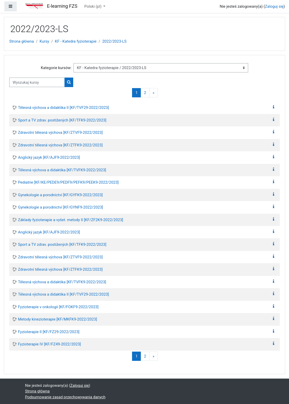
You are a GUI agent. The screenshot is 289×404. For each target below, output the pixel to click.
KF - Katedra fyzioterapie (76, 41)
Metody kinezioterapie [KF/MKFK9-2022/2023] (57, 319)
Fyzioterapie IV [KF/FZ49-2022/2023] (49, 344)
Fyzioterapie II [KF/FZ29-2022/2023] (48, 332)
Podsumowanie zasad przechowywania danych (65, 397)
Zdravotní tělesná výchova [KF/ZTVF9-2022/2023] (60, 132)
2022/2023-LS (114, 41)
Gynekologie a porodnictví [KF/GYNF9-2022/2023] (60, 207)
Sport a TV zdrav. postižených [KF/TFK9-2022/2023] (62, 120)
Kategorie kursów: (56, 67)
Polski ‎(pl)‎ (93, 6)
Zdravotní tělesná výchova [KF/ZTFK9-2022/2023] (60, 145)
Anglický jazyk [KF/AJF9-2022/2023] (49, 157)
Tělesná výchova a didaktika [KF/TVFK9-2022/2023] (62, 170)
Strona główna (21, 41)
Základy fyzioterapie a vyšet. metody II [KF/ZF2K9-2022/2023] (70, 220)
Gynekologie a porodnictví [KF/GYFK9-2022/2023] (60, 195)
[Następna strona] (153, 93)
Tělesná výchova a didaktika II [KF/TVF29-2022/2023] (63, 107)
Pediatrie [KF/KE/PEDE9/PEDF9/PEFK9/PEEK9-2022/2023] (68, 182)
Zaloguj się (274, 6)
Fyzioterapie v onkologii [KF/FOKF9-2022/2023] (58, 307)
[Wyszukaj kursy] (37, 82)
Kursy (44, 41)
